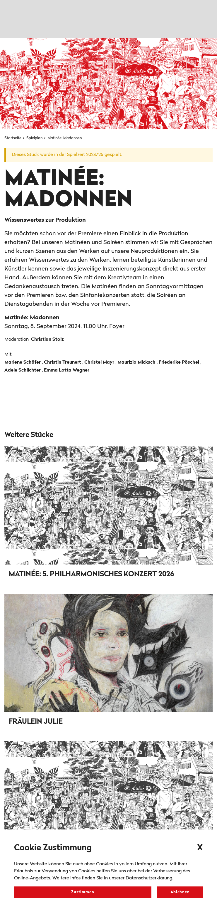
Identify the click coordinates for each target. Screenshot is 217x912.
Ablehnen (179, 892)
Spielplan (34, 138)
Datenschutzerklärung (149, 878)
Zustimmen (82, 892)
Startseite (13, 138)
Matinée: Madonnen (64, 138)
